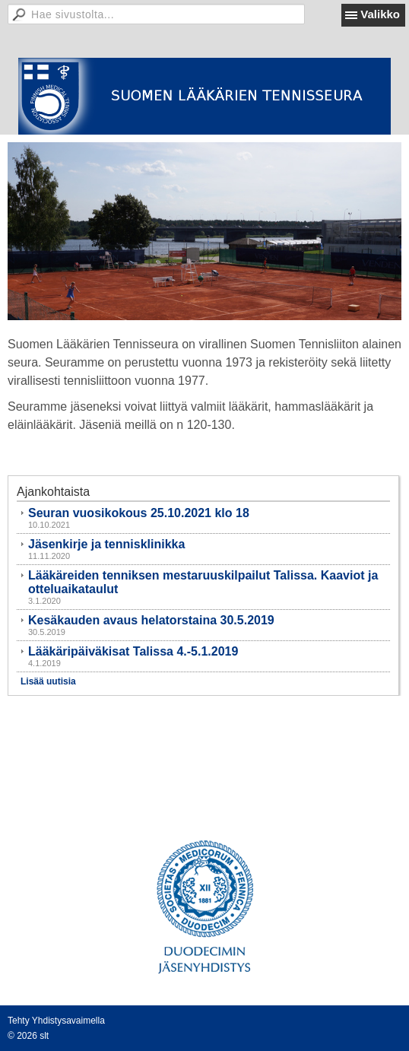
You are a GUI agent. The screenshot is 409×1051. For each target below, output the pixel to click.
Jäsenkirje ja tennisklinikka (106, 544)
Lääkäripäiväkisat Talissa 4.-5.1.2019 (133, 651)
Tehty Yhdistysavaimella (56, 1020)
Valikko (380, 14)
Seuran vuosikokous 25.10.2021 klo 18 (138, 512)
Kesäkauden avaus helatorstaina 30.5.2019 (151, 620)
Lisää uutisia (48, 681)
